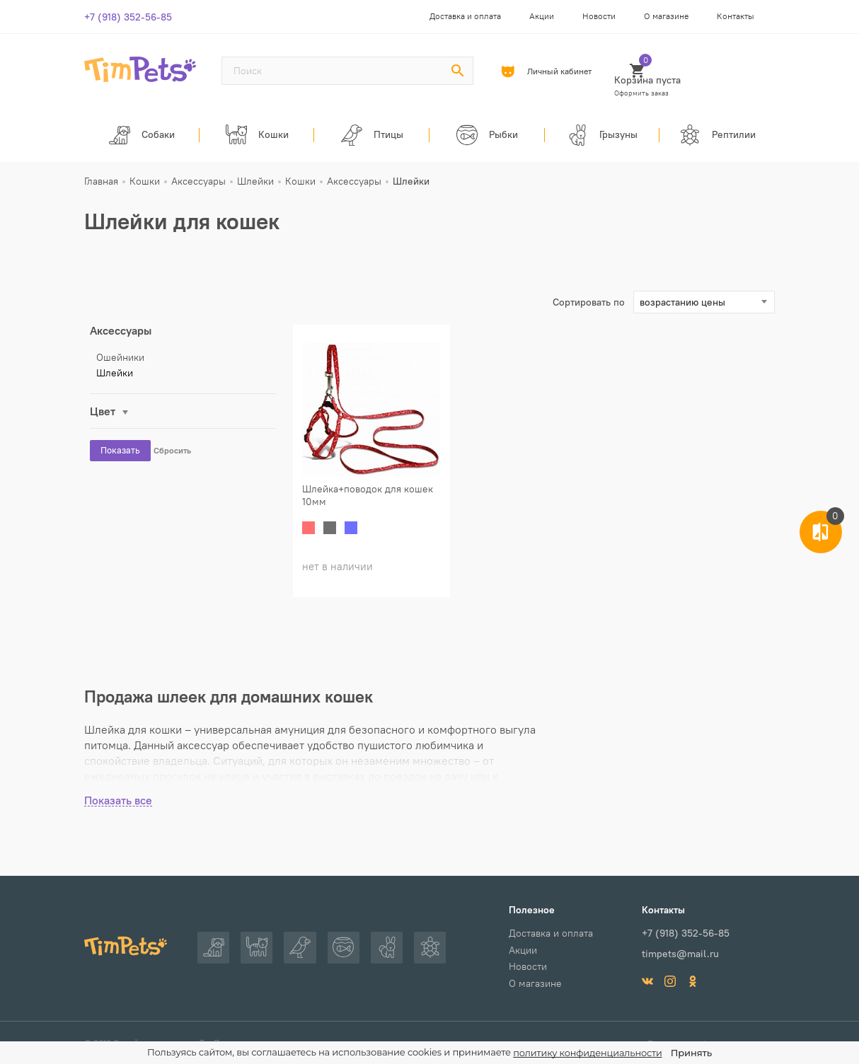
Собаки (141, 136)
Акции (541, 16)
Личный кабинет (552, 71)
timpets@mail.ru (680, 953)
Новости (599, 16)
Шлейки (114, 375)
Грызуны (602, 136)
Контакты (735, 16)
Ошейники (120, 360)
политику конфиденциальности (587, 1053)
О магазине (666, 16)
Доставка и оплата (465, 16)
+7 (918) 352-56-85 (128, 17)
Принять (692, 1052)
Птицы (372, 136)
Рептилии (717, 136)
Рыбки (487, 136)
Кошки (257, 136)
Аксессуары (120, 333)
